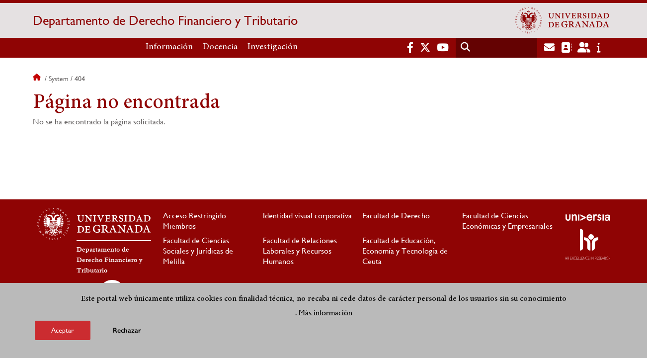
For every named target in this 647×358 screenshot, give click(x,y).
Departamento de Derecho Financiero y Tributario (165, 20)
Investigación (272, 47)
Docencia (220, 47)
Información (169, 47)
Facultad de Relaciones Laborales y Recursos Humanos (300, 251)
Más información (325, 313)
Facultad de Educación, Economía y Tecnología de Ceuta (405, 251)
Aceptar (62, 331)
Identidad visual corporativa (307, 215)
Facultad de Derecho (396, 215)
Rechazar (127, 331)
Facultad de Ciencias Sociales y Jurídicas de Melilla (198, 251)
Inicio (38, 79)
